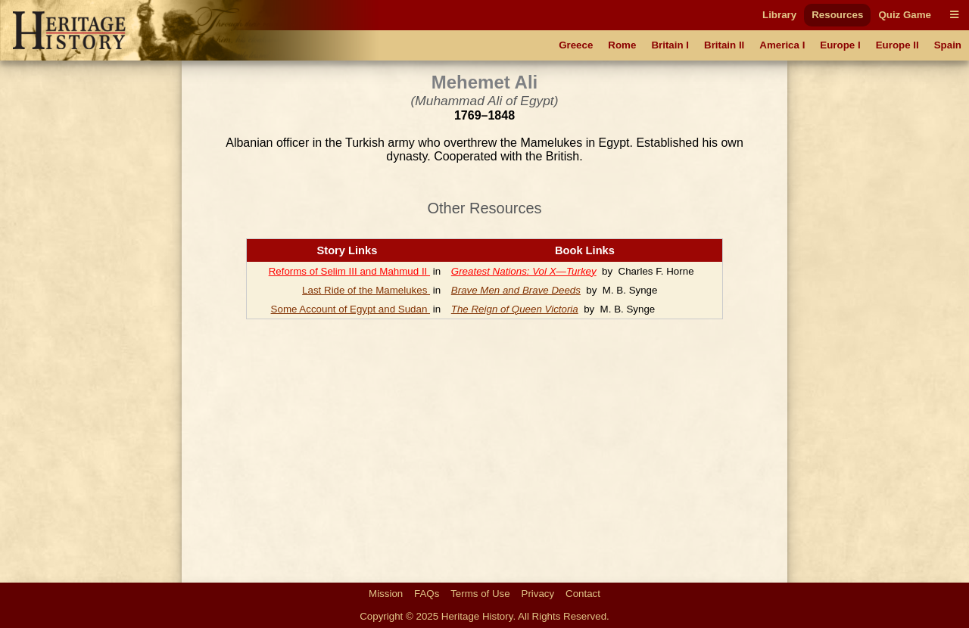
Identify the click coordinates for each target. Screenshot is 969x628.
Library (779, 14)
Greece (576, 45)
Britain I (670, 45)
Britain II (724, 45)
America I (782, 45)
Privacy (538, 593)
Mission (386, 593)
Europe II (897, 45)
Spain (947, 45)
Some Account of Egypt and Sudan (350, 309)
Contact (583, 593)
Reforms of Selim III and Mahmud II (349, 271)
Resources (837, 14)
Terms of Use (480, 593)
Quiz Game (904, 14)
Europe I (840, 45)
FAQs (426, 593)
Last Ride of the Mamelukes (366, 290)
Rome (622, 45)
